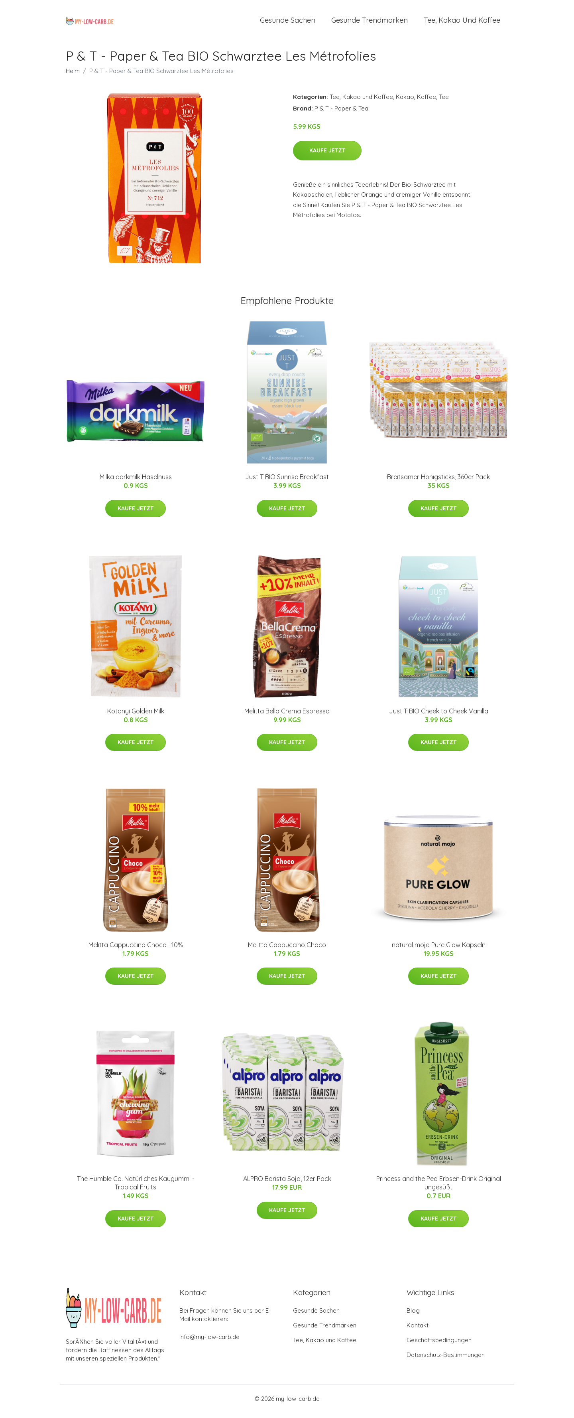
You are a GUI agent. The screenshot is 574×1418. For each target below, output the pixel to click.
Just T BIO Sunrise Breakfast (287, 482)
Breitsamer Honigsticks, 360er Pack (438, 482)
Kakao (405, 102)
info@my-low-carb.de (209, 1342)
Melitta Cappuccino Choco (287, 950)
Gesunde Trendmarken (369, 23)
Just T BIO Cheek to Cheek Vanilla (438, 717)
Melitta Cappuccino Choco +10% (135, 950)
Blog (413, 1316)
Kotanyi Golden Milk (135, 717)
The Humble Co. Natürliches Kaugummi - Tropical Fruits (136, 1188)
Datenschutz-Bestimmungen (446, 1360)
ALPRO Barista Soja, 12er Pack (287, 1184)
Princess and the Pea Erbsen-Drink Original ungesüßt (438, 1188)
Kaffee (426, 102)
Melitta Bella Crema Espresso (287, 717)
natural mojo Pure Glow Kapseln (439, 950)
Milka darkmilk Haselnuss (136, 482)
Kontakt (418, 1331)
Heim (73, 76)
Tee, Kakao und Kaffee (462, 23)
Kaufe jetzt (327, 156)
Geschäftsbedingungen (439, 1345)
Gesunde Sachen (287, 23)
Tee (444, 102)
